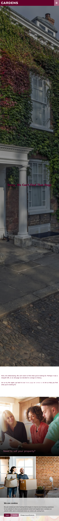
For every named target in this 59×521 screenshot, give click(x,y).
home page (29, 383)
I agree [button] (7, 515)
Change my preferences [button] (27, 515)
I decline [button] (14, 515)
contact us (39, 383)
